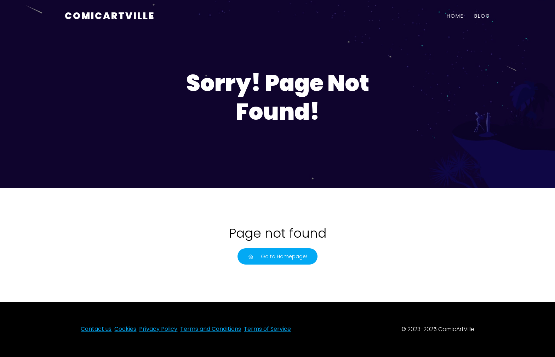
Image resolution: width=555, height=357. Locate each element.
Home (455, 15)
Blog (482, 15)
